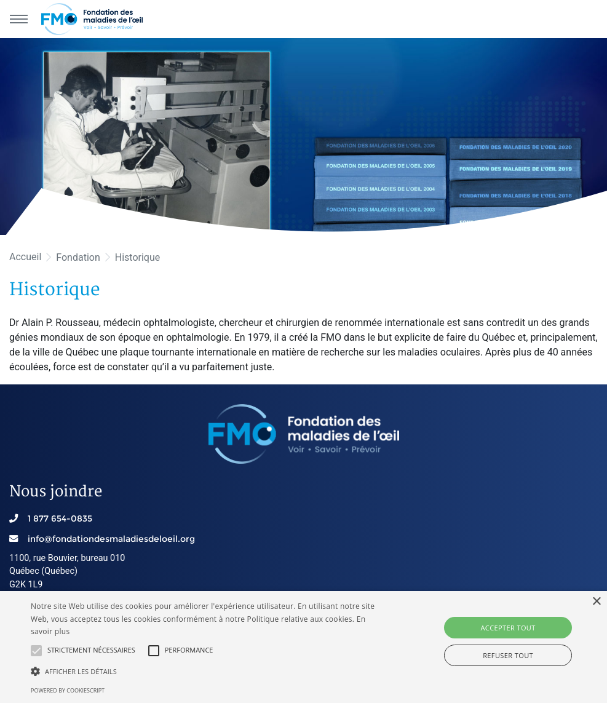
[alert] (303, 647)
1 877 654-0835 (60, 518)
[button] (36, 650)
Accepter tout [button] (507, 627)
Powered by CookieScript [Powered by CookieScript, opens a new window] (68, 690)
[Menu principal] (18, 19)
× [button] (596, 601)
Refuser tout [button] (508, 655)
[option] (303, 136)
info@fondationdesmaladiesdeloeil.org (111, 538)
